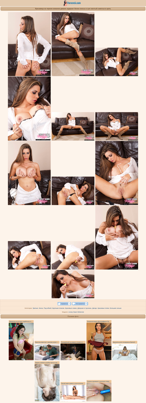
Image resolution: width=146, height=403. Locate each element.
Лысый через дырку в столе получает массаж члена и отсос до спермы (82, 383)
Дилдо (94, 308)
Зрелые (35, 308)
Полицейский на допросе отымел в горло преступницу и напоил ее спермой (84, 342)
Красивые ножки (71, 308)
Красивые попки (103, 308)
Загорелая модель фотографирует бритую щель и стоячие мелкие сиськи (109, 321)
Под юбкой (47, 308)
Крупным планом (58, 308)
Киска (41, 308)
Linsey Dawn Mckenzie (76, 312)
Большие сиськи (115, 308)
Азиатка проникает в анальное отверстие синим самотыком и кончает (108, 381)
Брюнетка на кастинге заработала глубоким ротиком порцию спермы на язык (32, 321)
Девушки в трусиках (84, 308)
